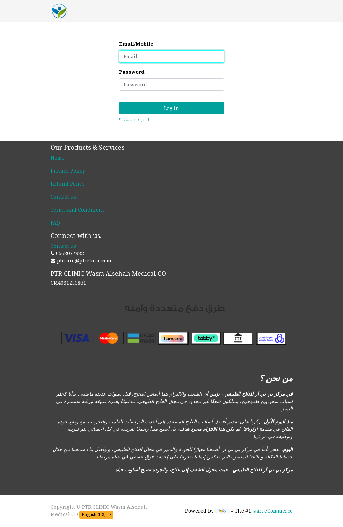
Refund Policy (68, 183)
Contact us (63, 196)
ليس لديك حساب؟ (134, 119)
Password (131, 72)
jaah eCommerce (272, 510)
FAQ (55, 222)
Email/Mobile (136, 43)
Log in (171, 108)
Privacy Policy (68, 170)
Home (58, 157)
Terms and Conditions (78, 209)
